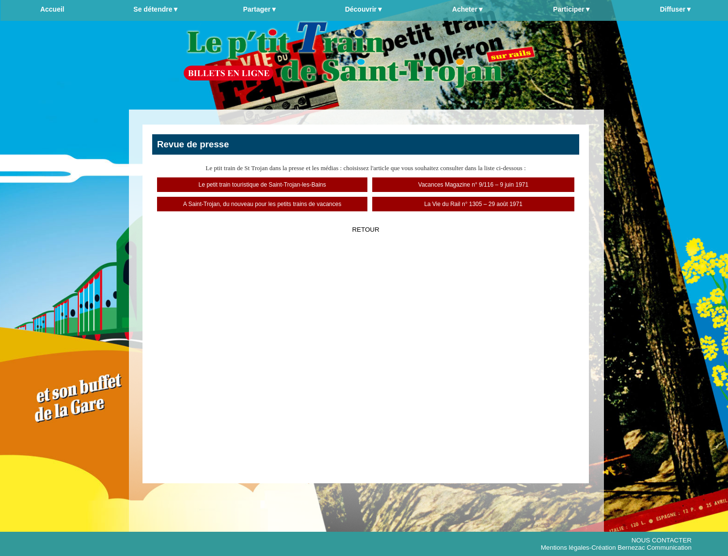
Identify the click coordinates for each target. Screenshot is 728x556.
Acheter (468, 9)
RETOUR (365, 229)
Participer (572, 9)
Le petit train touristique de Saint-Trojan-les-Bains (262, 184)
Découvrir (364, 9)
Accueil (52, 9)
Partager (260, 9)
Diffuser (676, 9)
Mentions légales (565, 547)
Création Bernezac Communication (641, 547)
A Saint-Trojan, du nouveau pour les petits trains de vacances (262, 204)
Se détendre (156, 9)
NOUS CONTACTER (662, 540)
